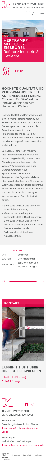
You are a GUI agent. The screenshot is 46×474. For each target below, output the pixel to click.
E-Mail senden (11, 377)
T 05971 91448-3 (10, 428)
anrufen (8, 381)
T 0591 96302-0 (10, 445)
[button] (5, 34)
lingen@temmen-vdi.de (32, 445)
